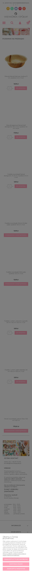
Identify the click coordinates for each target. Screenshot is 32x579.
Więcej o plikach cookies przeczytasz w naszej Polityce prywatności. (14, 554)
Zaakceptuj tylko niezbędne (16, 559)
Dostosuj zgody (16, 564)
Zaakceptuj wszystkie (16, 569)
